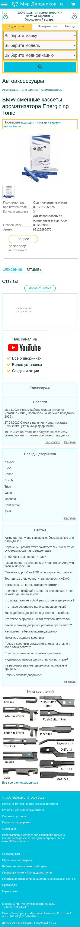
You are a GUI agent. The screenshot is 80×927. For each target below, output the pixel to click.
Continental (12, 505)
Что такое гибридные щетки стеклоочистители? (37, 619)
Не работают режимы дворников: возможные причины (35, 667)
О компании (9, 828)
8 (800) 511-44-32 (45, 922)
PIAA (7, 468)
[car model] (40, 45)
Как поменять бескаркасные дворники (30, 631)
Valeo (8, 492)
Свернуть (70, 442)
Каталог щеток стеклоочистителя (23, 810)
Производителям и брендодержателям (27, 872)
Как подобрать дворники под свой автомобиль (36, 613)
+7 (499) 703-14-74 (14, 907)
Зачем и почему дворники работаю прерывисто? (38, 625)
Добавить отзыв (40, 288)
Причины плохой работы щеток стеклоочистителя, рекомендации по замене (39, 592)
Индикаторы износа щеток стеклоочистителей (36, 659)
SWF (7, 511)
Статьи (40, 530)
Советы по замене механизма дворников (32, 653)
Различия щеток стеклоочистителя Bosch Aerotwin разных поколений (39, 564)
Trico (7, 486)
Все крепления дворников (38, 739)
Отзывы (34, 269)
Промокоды (9, 885)
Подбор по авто (17, 26)
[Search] (40, 66)
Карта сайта (9, 891)
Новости (40, 402)
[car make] (40, 35)
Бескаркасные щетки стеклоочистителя (31, 584)
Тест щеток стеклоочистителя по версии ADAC (36, 578)
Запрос (23, 239)
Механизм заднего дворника (24, 637)
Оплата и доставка (14, 816)
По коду (70, 26)
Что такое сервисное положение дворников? (35, 606)
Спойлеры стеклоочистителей (25, 556)
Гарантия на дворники (16, 822)
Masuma (10, 499)
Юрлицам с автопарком (17, 860)
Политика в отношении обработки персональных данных (39, 878)
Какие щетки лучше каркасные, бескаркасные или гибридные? (39, 539)
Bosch (8, 480)
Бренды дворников (40, 454)
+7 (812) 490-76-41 (27, 916)
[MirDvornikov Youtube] (40, 355)
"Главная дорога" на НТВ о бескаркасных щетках (38, 572)
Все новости (52, 442)
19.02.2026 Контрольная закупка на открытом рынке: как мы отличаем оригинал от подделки (36, 433)
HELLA (9, 461)
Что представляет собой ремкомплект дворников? (39, 600)
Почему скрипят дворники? (23, 675)
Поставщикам (11, 854)
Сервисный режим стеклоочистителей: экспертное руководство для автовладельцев (39, 548)
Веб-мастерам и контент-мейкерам (24, 866)
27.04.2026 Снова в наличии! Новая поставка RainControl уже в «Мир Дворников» (35, 424)
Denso (8, 474)
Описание (12, 269)
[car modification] (40, 55)
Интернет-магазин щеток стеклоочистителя (30, 803)
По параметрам (47, 26)
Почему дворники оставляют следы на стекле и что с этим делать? (37, 645)
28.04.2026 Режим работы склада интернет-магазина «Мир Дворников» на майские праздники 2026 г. (39, 413)
